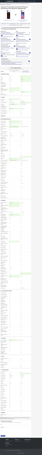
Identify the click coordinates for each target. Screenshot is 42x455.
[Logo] (9, 1)
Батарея (29, 23)
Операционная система (23, 23)
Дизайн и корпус (3, 23)
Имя (1, 424)
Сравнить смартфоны (6, 3)
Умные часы (28, 1)
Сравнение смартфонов (21, 1)
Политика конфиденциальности (16, 450)
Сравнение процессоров (8, 444)
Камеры (18, 23)
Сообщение (2, 427)
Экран (8, 23)
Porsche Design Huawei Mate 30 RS (5, 32)
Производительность (13, 23)
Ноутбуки (34, 1)
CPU (31, 1)
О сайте (6, 450)
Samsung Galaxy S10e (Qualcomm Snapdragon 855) (8, 34)
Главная (1, 3)
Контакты (9, 450)
